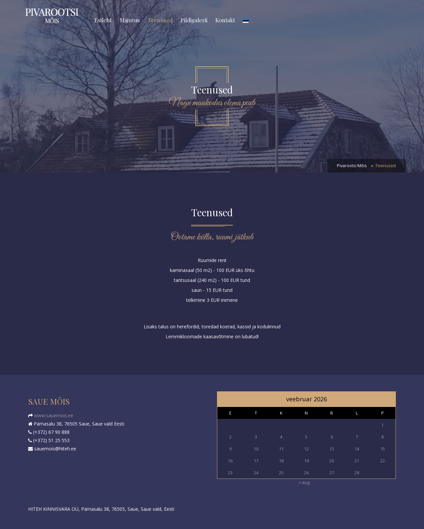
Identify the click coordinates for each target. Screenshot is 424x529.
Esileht (103, 20)
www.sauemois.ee (53, 415)
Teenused (160, 20)
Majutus (130, 20)
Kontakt (225, 20)
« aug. (304, 482)
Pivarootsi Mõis (352, 165)
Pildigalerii (194, 20)
